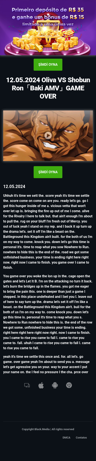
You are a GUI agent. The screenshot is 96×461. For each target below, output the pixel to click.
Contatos (81, 437)
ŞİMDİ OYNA (47, 65)
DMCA (66, 437)
